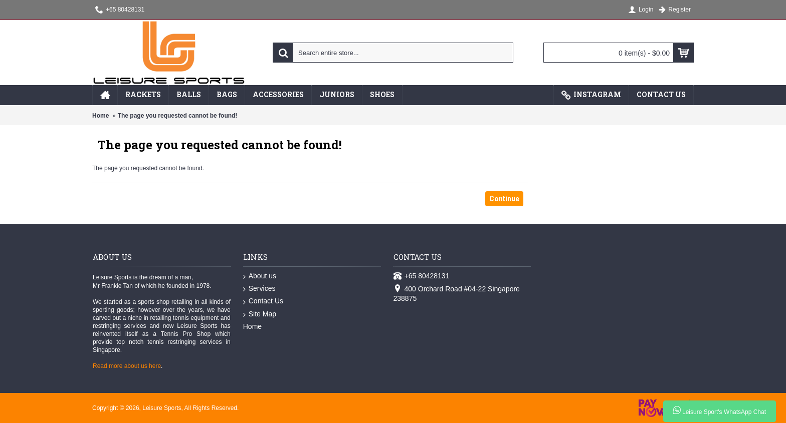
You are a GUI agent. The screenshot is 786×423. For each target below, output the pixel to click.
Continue (504, 199)
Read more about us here (127, 365)
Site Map (259, 314)
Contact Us (263, 301)
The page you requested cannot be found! (178, 115)
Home (100, 115)
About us (259, 276)
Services (259, 288)
